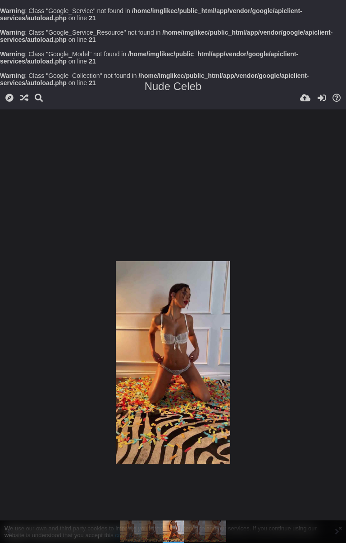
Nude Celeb (173, 86)
